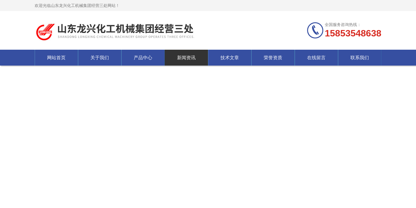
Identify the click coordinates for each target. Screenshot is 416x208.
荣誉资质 (273, 57)
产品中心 (143, 57)
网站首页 (56, 57)
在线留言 (316, 57)
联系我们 (359, 57)
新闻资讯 (186, 57)
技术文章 (229, 57)
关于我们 (99, 57)
